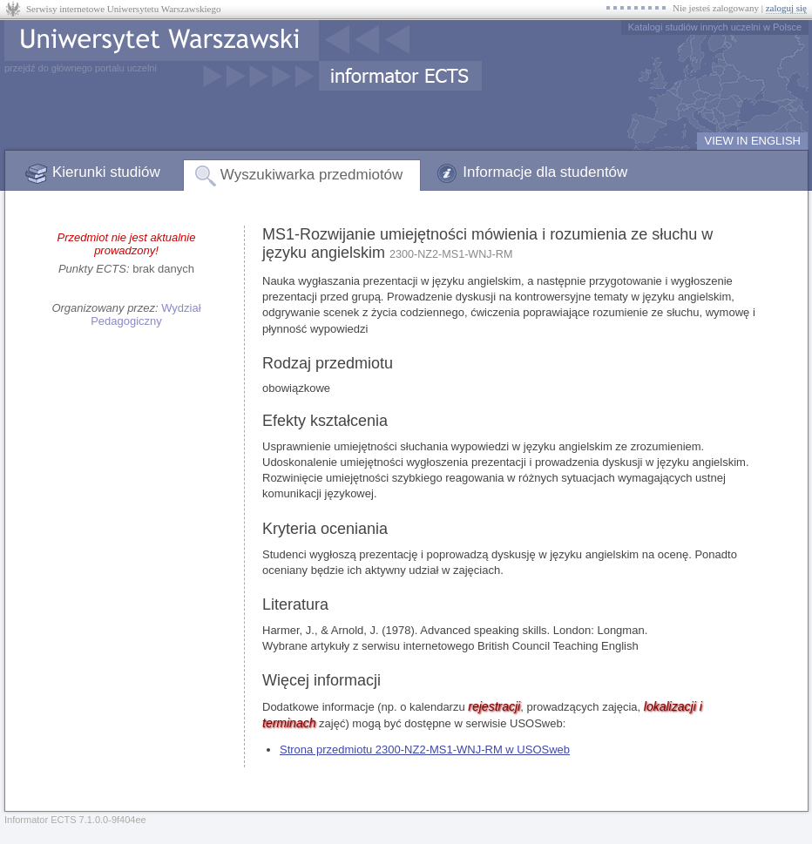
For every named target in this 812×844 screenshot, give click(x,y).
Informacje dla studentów (545, 172)
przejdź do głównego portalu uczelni (80, 68)
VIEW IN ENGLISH (752, 140)
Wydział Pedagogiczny (145, 314)
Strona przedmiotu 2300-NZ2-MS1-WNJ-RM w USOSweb (425, 749)
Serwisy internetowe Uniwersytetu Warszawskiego (123, 8)
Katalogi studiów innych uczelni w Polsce (715, 27)
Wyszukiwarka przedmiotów (311, 174)
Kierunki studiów (106, 172)
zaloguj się (786, 8)
